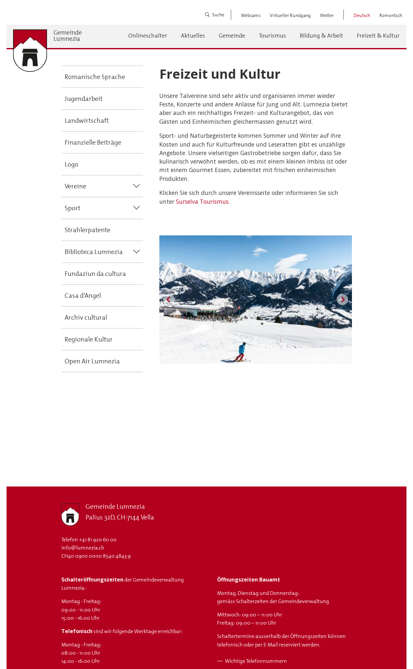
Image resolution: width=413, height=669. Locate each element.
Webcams (251, 15)
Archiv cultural (86, 317)
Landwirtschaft (87, 120)
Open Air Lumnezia (92, 361)
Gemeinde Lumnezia (68, 35)
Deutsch (362, 15)
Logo (71, 164)
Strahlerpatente (87, 230)
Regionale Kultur (89, 339)
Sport (72, 208)
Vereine (75, 186)
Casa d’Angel (83, 295)
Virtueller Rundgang (290, 15)
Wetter (327, 15)
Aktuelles (193, 36)
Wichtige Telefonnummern (256, 661)
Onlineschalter (147, 36)
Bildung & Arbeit (321, 36)
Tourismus (272, 36)
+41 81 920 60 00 (98, 539)
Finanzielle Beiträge (93, 142)
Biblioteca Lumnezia (94, 251)
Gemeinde (232, 36)
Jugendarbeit (84, 98)
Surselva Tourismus (202, 201)
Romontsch (390, 15)
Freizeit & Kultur (378, 36)
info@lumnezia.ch (82, 547)
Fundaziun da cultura (95, 273)
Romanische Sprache (95, 76)
